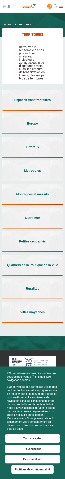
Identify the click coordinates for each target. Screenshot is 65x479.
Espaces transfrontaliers (32, 100)
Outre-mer (32, 218)
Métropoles (32, 170)
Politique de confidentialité (36, 404)
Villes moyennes (32, 312)
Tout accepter (32, 438)
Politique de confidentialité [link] (32, 469)
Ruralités (32, 288)
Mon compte (55, 7)
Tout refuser (32, 449)
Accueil (8, 24)
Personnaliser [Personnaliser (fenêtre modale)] (32, 459)
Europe (32, 123)
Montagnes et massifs (32, 194)
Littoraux (32, 147)
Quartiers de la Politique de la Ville (32, 265)
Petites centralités (32, 241)
